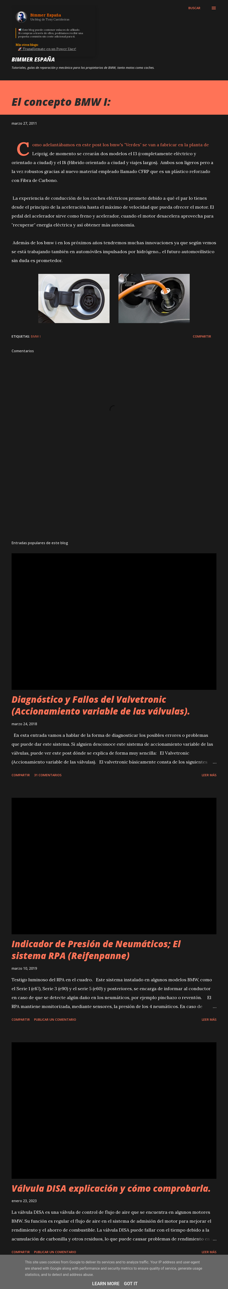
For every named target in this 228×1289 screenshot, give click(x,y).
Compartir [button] (202, 336)
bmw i (36, 336)
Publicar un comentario (55, 1019)
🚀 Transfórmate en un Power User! (47, 49)
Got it (131, 1283)
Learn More (106, 1283)
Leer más (209, 775)
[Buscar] (194, 8)
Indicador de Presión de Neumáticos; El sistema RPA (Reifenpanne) (96, 950)
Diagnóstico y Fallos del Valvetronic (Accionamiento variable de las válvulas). (101, 705)
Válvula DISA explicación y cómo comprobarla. (111, 1188)
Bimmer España (33, 59)
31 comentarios (47, 775)
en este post (89, 144)
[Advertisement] (114, 502)
